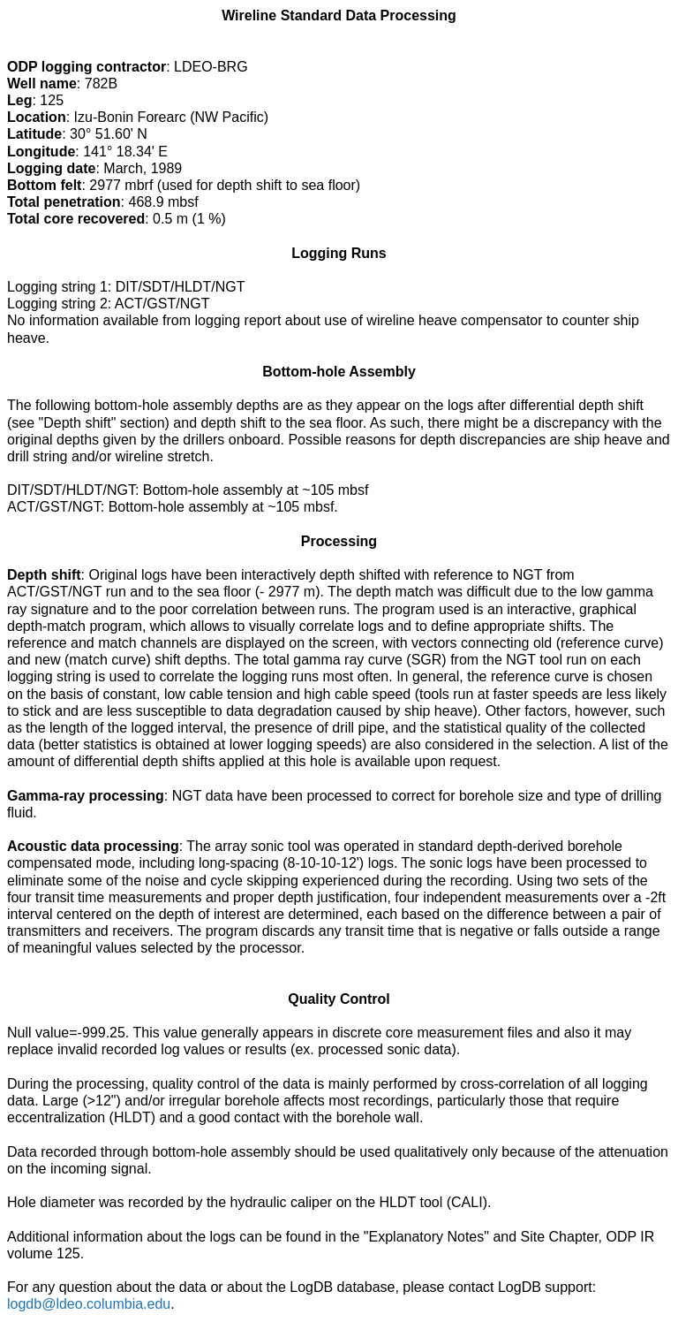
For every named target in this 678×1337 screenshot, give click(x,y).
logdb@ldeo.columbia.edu (88, 1303)
